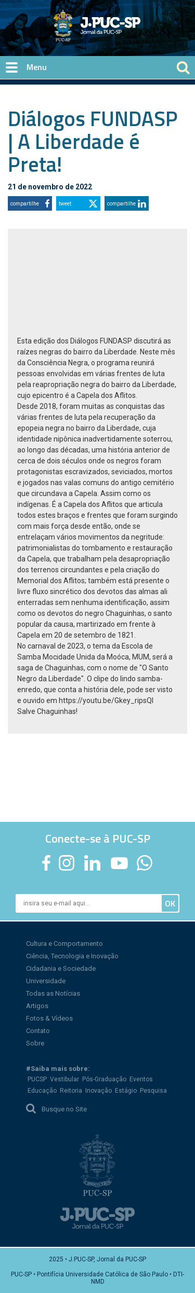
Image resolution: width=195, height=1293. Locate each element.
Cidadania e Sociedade (61, 968)
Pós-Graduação (104, 1079)
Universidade (46, 981)
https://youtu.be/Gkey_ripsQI (106, 700)
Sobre (35, 1043)
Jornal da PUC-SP (135, 34)
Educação (42, 1090)
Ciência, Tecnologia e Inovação (72, 956)
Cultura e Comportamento (64, 943)
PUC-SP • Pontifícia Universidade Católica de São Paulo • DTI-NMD (97, 1278)
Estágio (126, 1090)
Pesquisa (153, 1090)
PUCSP (37, 1079)
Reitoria (71, 1090)
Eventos (141, 1079)
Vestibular (64, 1079)
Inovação (98, 1090)
